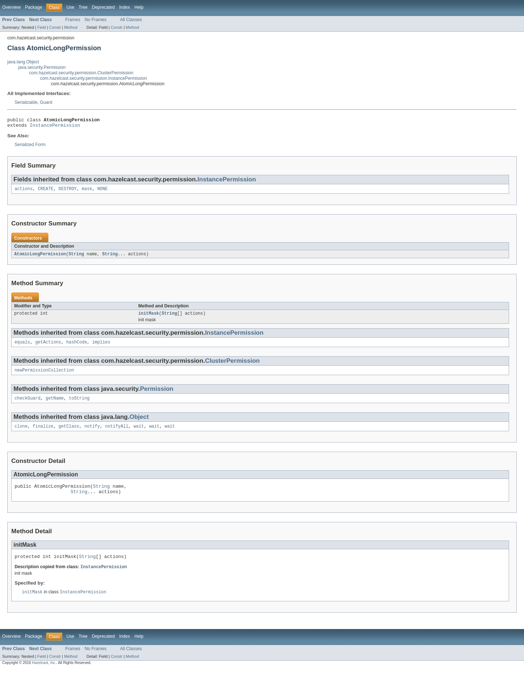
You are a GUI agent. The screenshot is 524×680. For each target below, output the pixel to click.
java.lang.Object (23, 61)
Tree (83, 7)
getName (54, 404)
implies (101, 347)
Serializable (26, 102)
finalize (43, 433)
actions (24, 191)
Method (70, 27)
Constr (55, 27)
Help (138, 7)
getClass (69, 433)
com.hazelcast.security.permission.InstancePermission (93, 78)
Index (124, 7)
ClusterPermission (232, 365)
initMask (148, 317)
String (76, 257)
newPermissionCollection (44, 375)
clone (21, 433)
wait (139, 433)
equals (22, 347)
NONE (102, 191)
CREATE (45, 191)
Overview (11, 7)
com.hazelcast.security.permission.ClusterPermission (81, 72)
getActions (48, 347)
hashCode (76, 347)
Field (41, 27)
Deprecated (103, 7)
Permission (157, 394)
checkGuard (27, 404)
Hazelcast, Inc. (44, 674)
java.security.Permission (42, 67)
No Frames (96, 19)
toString (79, 404)
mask (87, 191)
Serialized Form (30, 146)
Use (70, 7)
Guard (46, 102)
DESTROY (68, 191)
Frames (72, 19)
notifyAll (116, 433)
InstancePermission (55, 127)
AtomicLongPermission (40, 257)
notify (92, 433)
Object (139, 423)
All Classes (131, 19)
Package (33, 7)
